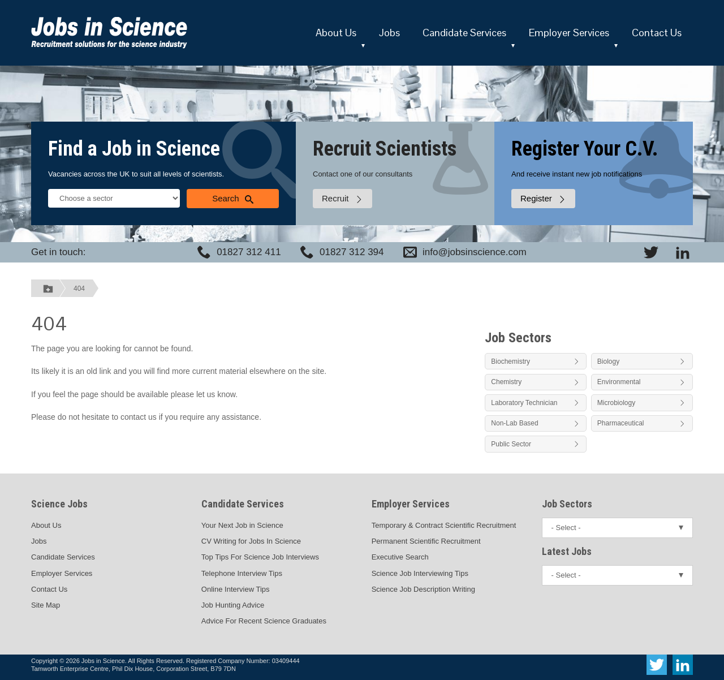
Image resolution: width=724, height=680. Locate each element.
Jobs (389, 32)
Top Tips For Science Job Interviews (260, 557)
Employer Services (569, 32)
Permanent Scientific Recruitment (426, 541)
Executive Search (400, 557)
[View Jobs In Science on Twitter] (651, 252)
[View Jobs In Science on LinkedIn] (683, 252)
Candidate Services (464, 32)
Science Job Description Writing (423, 589)
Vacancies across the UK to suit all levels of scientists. (136, 174)
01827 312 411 (249, 252)
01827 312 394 (351, 252)
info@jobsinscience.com (475, 252)
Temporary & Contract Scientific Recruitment (444, 525)
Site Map (45, 605)
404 (79, 288)
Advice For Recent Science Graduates (263, 621)
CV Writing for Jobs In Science (251, 541)
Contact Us (657, 32)
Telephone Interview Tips (241, 573)
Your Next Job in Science (242, 525)
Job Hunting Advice (232, 605)
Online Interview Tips (235, 589)
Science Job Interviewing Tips (420, 573)
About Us (336, 32)
